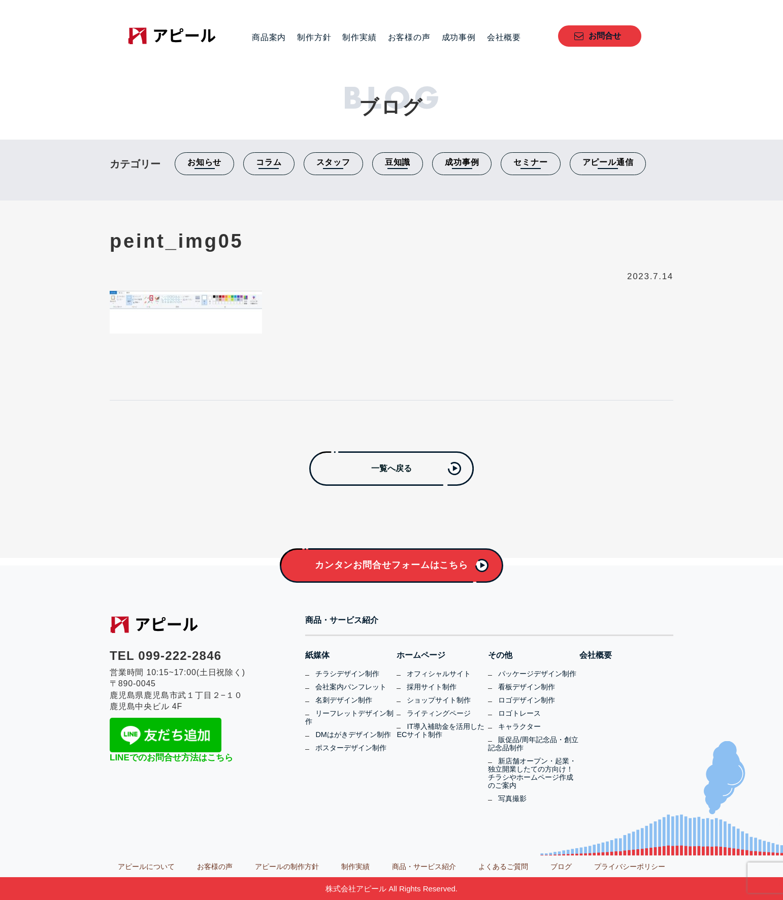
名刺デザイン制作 (343, 700)
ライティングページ (439, 713)
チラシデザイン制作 (347, 674)
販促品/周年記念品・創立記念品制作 (533, 744)
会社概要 (504, 38)
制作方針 (314, 38)
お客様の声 (409, 38)
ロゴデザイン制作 (526, 700)
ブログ (561, 866)
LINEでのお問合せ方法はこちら (171, 757)
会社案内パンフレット (350, 687)
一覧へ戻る (391, 468)
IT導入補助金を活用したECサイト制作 (440, 730)
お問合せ (605, 35)
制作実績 (359, 38)
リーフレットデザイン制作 (349, 717)
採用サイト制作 (431, 687)
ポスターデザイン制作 (350, 748)
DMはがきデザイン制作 (352, 734)
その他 (500, 655)
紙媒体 (317, 655)
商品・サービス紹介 (341, 620)
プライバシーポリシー (629, 866)
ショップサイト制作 (439, 700)
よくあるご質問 (503, 866)
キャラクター (519, 726)
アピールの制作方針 (287, 866)
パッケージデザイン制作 (537, 674)
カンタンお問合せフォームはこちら (391, 565)
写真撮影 (512, 798)
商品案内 (269, 38)
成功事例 (459, 38)
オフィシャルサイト (439, 674)
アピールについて (146, 866)
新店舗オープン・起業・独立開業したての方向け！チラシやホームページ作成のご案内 (532, 773)
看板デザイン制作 (526, 687)
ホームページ (421, 655)
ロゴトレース (519, 713)
